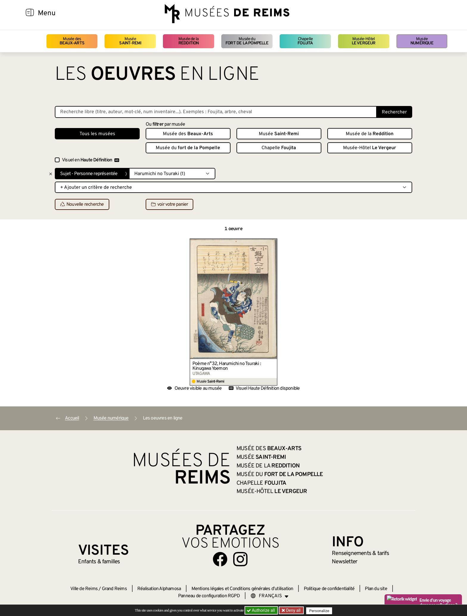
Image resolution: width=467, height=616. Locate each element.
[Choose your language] (269, 596)
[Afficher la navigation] (30, 13)
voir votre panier (169, 205)
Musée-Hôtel (364, 41)
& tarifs (360, 553)
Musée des (72, 41)
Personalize (321, 610)
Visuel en (90, 160)
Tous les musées (97, 134)
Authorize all (261, 610)
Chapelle (305, 41)
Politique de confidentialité (329, 589)
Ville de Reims (84, 589)
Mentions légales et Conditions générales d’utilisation (242, 589)
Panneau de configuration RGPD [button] (209, 596)
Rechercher (394, 112)
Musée (130, 41)
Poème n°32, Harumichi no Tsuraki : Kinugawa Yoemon (226, 366)
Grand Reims (114, 589)
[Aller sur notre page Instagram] (240, 559)
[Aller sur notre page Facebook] (220, 559)
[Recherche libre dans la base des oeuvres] (216, 112)
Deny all (293, 610)
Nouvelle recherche (82, 205)
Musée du (246, 41)
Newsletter (344, 561)
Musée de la (188, 41)
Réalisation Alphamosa (159, 589)
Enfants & (99, 561)
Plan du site (376, 589)
